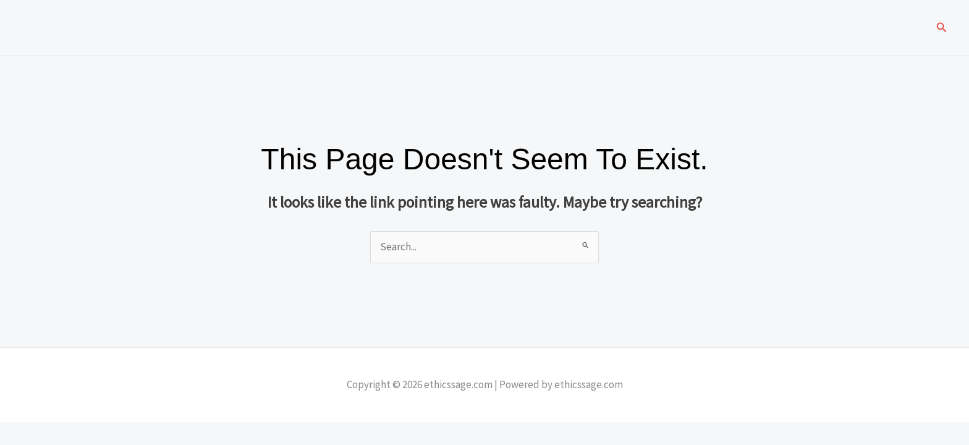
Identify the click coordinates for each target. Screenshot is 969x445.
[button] (941, 28)
